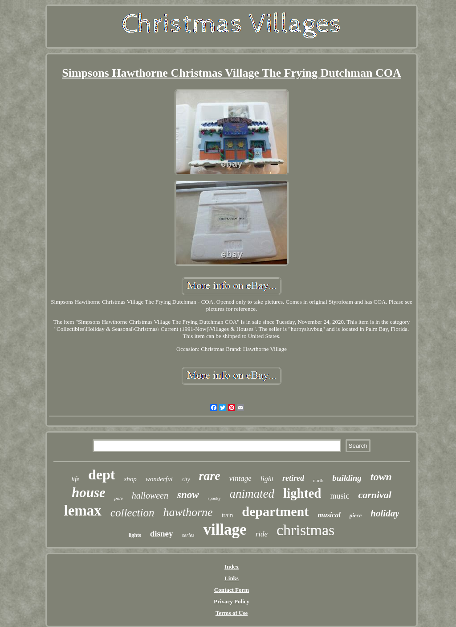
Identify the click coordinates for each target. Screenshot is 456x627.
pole (118, 498)
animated (252, 493)
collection (132, 513)
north (318, 480)
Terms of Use (232, 613)
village (224, 529)
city (186, 479)
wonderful (159, 479)
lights (135, 535)
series (188, 535)
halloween (150, 495)
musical (329, 515)
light (267, 479)
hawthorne (187, 512)
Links (231, 578)
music (339, 495)
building (346, 478)
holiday (384, 513)
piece (356, 515)
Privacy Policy (231, 601)
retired (293, 478)
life (75, 479)
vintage (240, 478)
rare (209, 476)
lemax (83, 511)
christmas (305, 530)
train (227, 515)
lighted (302, 493)
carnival (374, 494)
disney (161, 533)
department (275, 511)
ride (262, 534)
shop (130, 479)
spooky (214, 498)
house (89, 492)
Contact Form (231, 589)
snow (188, 494)
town (381, 477)
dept (101, 474)
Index (231, 566)
